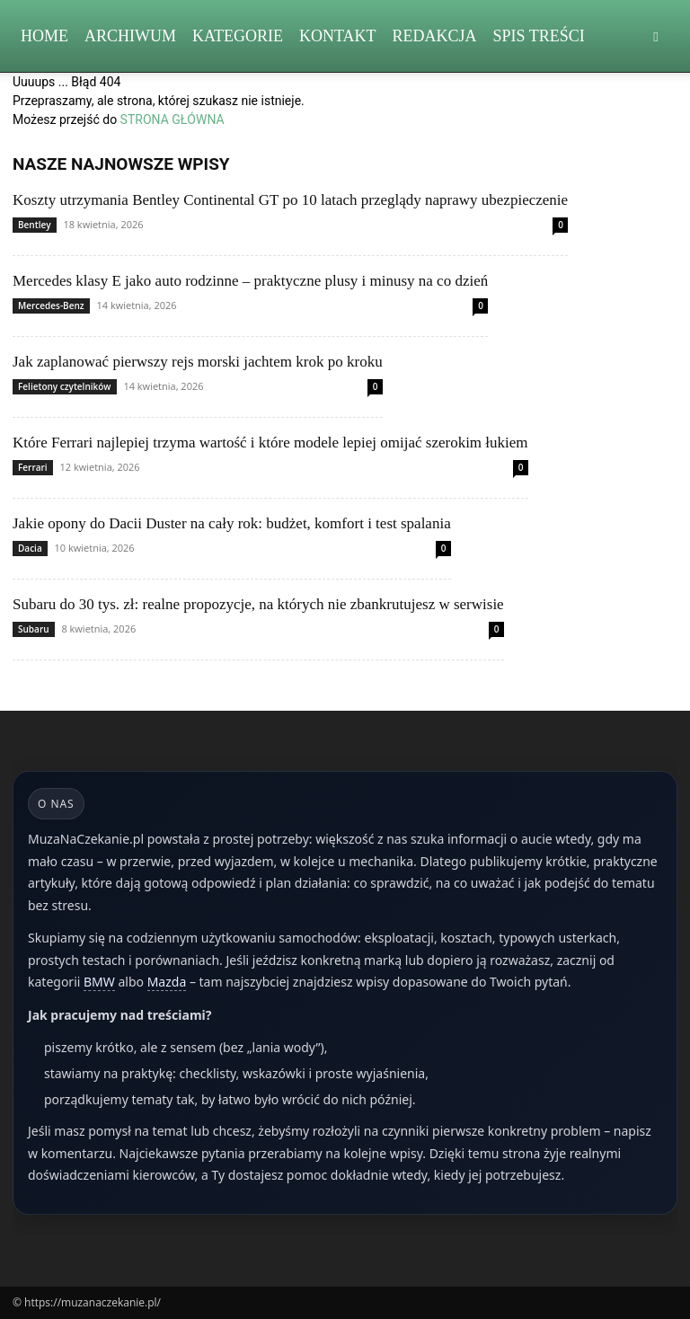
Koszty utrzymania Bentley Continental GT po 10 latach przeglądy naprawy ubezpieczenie (290, 199)
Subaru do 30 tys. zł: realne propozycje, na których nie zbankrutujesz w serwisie (258, 604)
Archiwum (130, 36)
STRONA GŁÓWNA (172, 119)
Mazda (167, 981)
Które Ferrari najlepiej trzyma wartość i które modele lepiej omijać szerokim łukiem (270, 442)
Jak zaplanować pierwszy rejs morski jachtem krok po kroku (198, 361)
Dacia (30, 548)
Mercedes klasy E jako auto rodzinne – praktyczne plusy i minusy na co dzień (250, 280)
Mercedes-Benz (51, 305)
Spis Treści (539, 36)
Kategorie (237, 36)
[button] (655, 36)
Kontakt (337, 36)
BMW (99, 981)
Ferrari (33, 467)
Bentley (34, 224)
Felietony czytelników (64, 386)
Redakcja (435, 36)
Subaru (33, 629)
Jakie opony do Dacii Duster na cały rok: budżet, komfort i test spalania (232, 523)
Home (44, 36)
